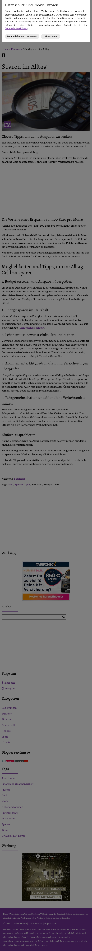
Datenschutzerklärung (16, 28)
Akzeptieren (51, 36)
